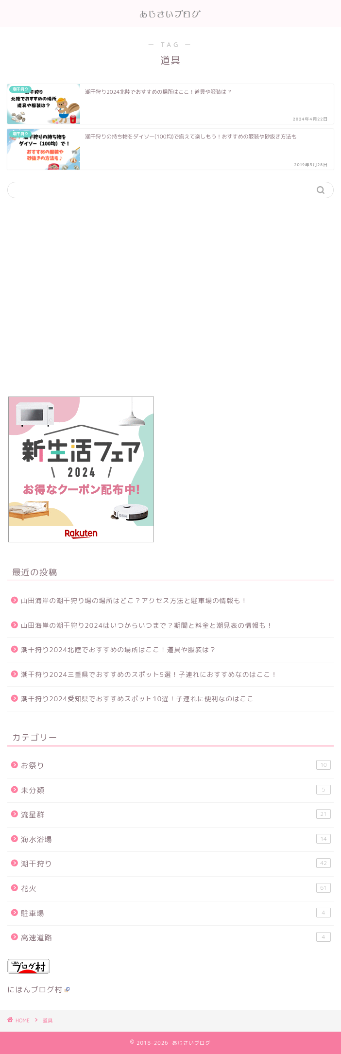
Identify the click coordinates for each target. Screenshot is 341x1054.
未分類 (176, 790)
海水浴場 (176, 839)
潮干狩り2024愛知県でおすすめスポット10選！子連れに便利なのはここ (137, 698)
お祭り (176, 765)
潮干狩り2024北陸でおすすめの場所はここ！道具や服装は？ (119, 649)
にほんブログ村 (38, 990)
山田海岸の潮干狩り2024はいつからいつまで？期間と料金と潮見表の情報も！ (147, 625)
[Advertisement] (170, 302)
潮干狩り (176, 863)
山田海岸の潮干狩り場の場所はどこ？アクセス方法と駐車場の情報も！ (134, 600)
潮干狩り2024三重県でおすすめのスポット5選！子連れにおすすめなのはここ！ (149, 674)
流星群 (176, 814)
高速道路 (176, 937)
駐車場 (176, 913)
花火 (176, 888)
